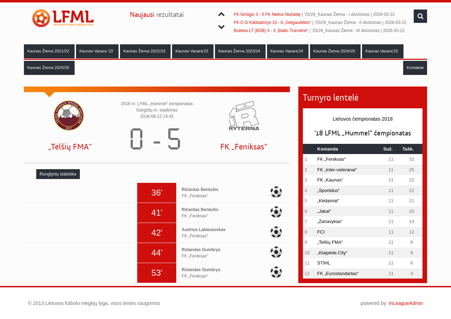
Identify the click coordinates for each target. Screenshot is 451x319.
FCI (321, 232)
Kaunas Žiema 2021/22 (48, 51)
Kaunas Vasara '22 (97, 51)
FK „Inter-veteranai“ (337, 169)
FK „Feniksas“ (243, 147)
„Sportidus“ (328, 190)
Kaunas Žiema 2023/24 (239, 51)
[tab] (58, 174)
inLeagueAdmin (406, 303)
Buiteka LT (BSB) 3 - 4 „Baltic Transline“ (271, 30)
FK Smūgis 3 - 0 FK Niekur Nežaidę (267, 14)
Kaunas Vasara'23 (192, 51)
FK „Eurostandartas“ (337, 273)
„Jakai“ (324, 211)
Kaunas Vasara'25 (382, 51)
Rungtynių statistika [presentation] (58, 174)
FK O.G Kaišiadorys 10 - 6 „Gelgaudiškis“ (272, 22)
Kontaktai (415, 67)
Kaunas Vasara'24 (287, 51)
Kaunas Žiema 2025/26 (48, 67)
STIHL (323, 263)
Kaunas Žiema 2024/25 (334, 51)
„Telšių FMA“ (70, 147)
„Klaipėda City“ (332, 252)
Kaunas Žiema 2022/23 (144, 51)
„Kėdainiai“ (328, 200)
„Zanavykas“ (330, 221)
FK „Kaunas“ (330, 180)
